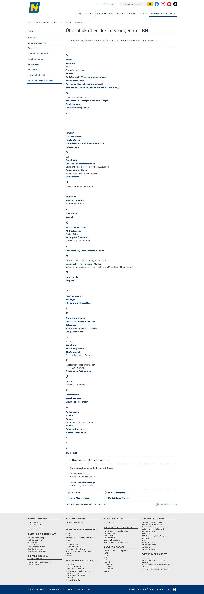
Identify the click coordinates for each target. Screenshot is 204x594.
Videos (143, 13)
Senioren (69, 553)
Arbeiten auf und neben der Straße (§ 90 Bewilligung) (93, 87)
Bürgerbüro (44, 48)
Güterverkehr (147, 534)
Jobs (97, 4)
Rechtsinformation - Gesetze (80, 321)
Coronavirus (70, 564)
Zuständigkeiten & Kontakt (44, 80)
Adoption (70, 63)
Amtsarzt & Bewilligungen (75, 566)
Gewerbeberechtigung (76, 170)
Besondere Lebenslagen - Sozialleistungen (87, 100)
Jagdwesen (71, 213)
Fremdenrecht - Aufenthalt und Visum (85, 143)
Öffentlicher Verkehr (149, 545)
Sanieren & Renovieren (35, 527)
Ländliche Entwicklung (112, 540)
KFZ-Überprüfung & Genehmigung (154, 536)
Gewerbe (145, 562)
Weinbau (70, 425)
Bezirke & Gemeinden (163, 13)
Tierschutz (69, 556)
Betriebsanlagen (74, 104)
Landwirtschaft (109, 538)
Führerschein (72, 147)
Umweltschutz (109, 569)
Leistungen (44, 64)
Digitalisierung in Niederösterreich (39, 562)
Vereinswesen (73, 395)
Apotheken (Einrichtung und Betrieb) (84, 84)
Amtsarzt (70, 73)
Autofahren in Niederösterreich (153, 529)
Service (121, 13)
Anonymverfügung (75, 80)
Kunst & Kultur (109, 522)
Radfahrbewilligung (75, 318)
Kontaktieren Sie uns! (119, 498)
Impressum (73, 589)
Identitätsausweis (75, 200)
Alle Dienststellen (80, 498)
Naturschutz (72, 277)
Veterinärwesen (73, 398)
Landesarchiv (32, 542)
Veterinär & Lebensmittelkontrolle (116, 542)
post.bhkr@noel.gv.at (86, 482)
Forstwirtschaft (73, 140)
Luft (105, 560)
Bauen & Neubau (33, 522)
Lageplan (75, 492)
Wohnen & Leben (33, 529)
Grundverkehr (72, 177)
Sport (68, 525)
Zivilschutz (71, 453)
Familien (70, 133)
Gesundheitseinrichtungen (75, 569)
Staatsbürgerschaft (75, 348)
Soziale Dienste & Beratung (75, 575)
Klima (106, 558)
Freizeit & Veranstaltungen (75, 522)
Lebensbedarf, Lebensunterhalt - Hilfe (85, 250)
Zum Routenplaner (117, 492)
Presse (132, 13)
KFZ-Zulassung (73, 231)
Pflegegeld (71, 299)
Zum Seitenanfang (166, 504)
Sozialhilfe (71, 345)
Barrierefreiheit (38, 589)
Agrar (68, 67)
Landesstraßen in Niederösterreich (154, 527)
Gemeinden (71, 160)
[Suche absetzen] (150, 4)
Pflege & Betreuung (72, 573)
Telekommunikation (34, 564)
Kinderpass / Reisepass (78, 237)
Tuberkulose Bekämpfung (78, 371)
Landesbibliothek (33, 544)
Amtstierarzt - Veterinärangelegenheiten (86, 77)
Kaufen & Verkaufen (34, 525)
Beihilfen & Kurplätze (73, 580)
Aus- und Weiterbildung (35, 538)
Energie (106, 555)
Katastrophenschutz (76, 227)
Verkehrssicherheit (149, 549)
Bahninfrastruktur (148, 531)
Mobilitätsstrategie (148, 543)
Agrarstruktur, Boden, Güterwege (116, 531)
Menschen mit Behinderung (75, 549)
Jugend (69, 217)
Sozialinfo (44, 69)
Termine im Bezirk (44, 75)
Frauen (68, 535)
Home (78, 13)
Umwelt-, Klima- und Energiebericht (116, 551)
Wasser (69, 419)
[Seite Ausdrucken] (174, 590)
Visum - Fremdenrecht (77, 402)
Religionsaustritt (74, 331)
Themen (89, 13)
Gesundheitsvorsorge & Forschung (78, 571)
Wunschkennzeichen (76, 432)
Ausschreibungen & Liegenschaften (154, 560)
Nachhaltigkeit (109, 562)
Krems (68, 22)
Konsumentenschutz (73, 547)
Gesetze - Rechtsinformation (80, 163)
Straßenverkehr (73, 352)
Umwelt (69, 381)
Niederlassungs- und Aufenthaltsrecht (79, 551)
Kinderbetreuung (72, 544)
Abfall (69, 59)
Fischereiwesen (73, 136)
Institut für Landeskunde (36, 547)
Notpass (70, 280)
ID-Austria (71, 197)
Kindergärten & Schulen (35, 540)
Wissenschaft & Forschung (36, 551)
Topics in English (109, 4)
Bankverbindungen (44, 43)
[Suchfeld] (133, 4)
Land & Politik (105, 13)
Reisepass (71, 325)
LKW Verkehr (146, 538)
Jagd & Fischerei (110, 535)
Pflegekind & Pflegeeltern (78, 303)
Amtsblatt (44, 37)
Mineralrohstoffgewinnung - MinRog (83, 264)
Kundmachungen (44, 59)
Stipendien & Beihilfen (35, 549)
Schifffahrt (146, 547)
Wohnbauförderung (75, 429)
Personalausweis (74, 296)
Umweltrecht (108, 566)
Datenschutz (57, 589)
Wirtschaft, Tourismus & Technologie (155, 569)
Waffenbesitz (72, 412)
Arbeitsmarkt (146, 558)
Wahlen (69, 415)
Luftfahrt (145, 540)
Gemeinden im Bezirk (44, 53)
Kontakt (87, 589)
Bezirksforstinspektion (77, 107)
